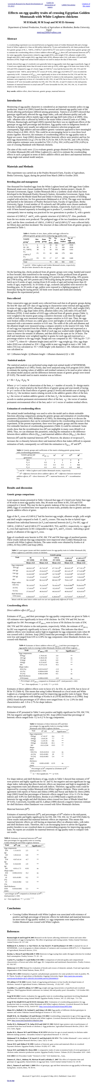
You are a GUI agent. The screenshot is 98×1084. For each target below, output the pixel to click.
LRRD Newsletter (68, 5)
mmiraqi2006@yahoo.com (49, 32)
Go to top (10, 1081)
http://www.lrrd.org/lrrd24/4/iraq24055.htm (55, 1006)
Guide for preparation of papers (50, 5)
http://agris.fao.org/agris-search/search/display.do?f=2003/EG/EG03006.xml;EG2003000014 (45, 977)
